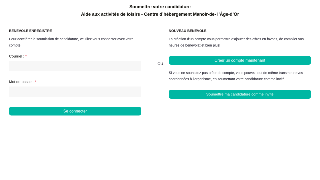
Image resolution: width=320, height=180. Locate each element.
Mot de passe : (22, 82)
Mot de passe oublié (124, 120)
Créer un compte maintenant (239, 60)
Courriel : (18, 56)
